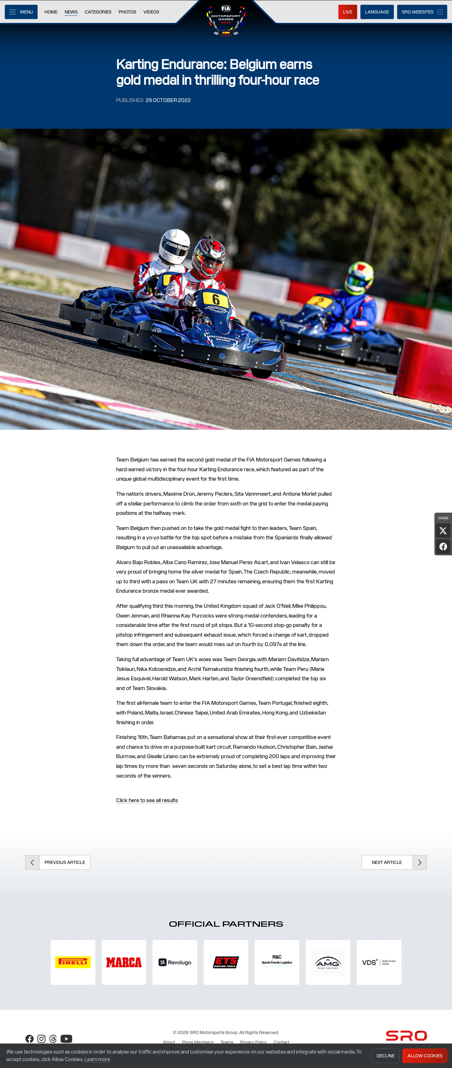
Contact (281, 1042)
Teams (226, 1042)
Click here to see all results (147, 800)
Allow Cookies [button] (425, 1056)
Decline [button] (386, 1056)
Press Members (197, 1042)
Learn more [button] (97, 1059)
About (169, 1042)
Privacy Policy (253, 1042)
